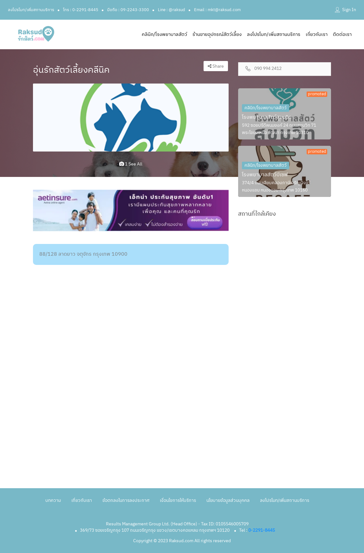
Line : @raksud (171, 9)
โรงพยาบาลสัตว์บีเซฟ (265, 175)
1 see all (130, 164)
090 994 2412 (268, 68)
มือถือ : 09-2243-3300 (128, 9)
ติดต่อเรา (342, 34)
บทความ (53, 500)
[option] (131, 118)
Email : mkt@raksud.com (217, 9)
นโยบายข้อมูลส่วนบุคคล (228, 500)
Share (216, 66)
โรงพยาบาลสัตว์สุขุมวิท (267, 117)
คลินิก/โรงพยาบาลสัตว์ (164, 34)
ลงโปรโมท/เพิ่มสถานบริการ (31, 9)
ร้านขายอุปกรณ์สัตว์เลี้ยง (217, 34)
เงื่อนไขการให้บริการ (178, 500)
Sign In (349, 9)
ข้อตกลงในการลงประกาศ (125, 500)
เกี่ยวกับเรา (317, 34)
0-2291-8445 (261, 530)
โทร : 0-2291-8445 (80, 9)
